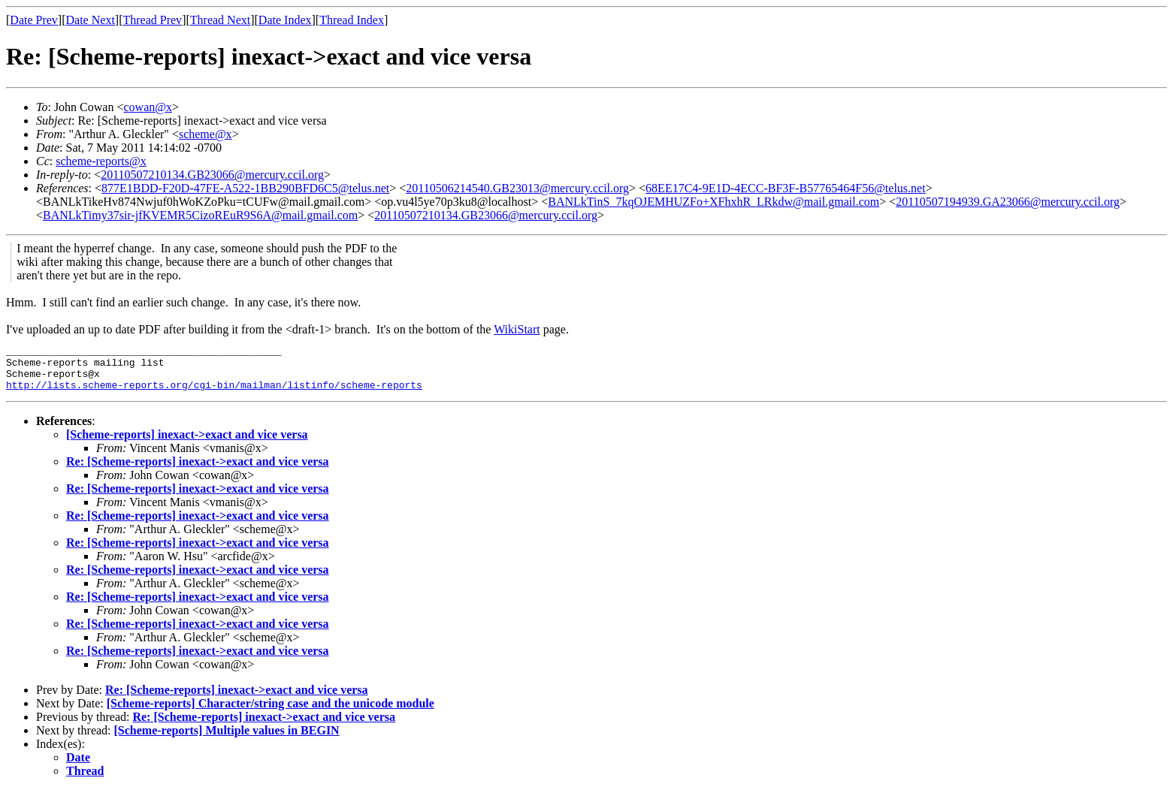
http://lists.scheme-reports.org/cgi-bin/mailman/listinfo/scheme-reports (214, 393)
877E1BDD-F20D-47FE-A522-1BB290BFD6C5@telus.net (245, 188)
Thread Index (351, 20)
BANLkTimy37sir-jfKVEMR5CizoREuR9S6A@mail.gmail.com (200, 215)
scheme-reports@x (101, 161)
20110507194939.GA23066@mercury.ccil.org (1008, 201)
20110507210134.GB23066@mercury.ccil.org (212, 174)
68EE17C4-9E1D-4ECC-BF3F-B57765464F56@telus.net (785, 188)
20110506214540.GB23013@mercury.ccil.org (517, 188)
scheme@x (205, 134)
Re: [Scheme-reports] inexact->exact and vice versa (197, 470)
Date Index (285, 20)
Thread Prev (152, 20)
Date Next (90, 20)
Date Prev (34, 20)
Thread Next (220, 20)
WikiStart (517, 329)
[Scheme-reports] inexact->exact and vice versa (187, 443)
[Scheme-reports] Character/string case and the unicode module (270, 712)
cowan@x (147, 107)
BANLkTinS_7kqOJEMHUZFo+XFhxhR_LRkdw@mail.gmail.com (713, 201)
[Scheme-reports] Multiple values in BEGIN (227, 739)
